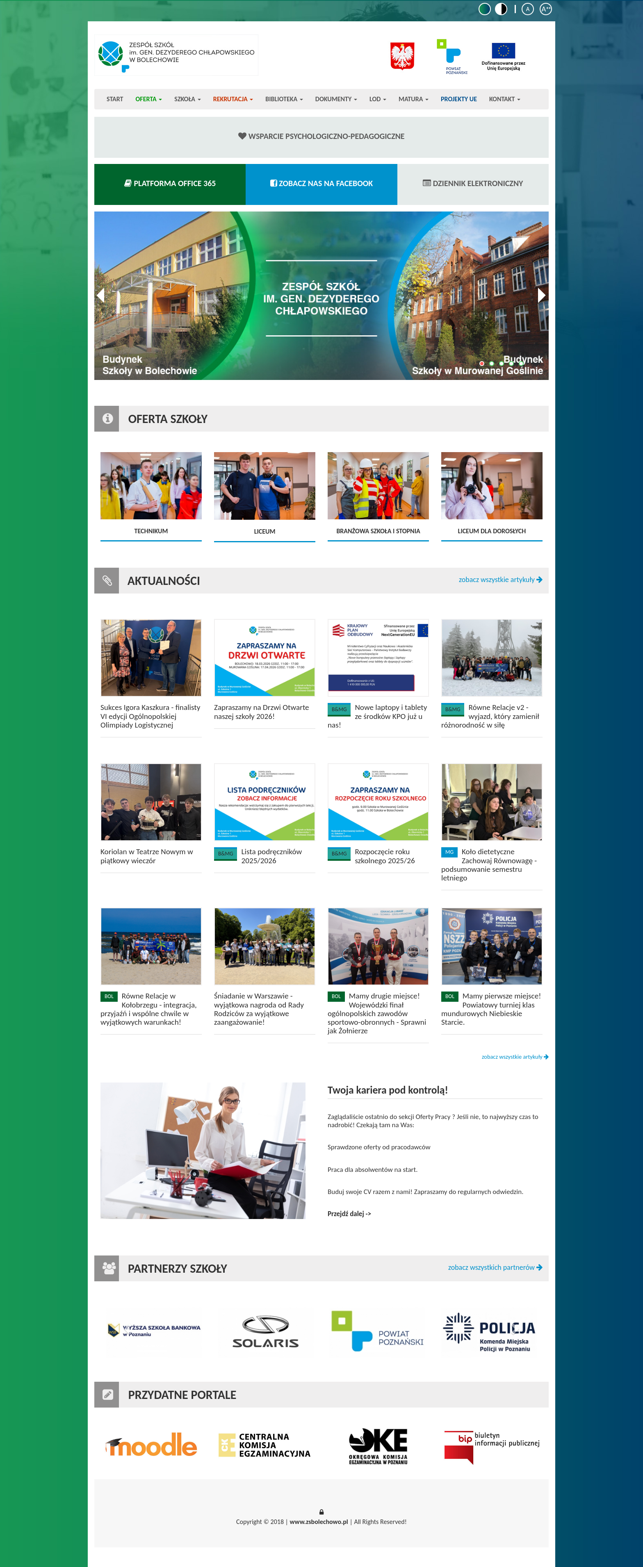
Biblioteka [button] (284, 99)
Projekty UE (459, 99)
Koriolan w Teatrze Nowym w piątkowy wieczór (146, 856)
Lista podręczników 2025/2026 (271, 856)
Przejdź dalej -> (349, 1214)
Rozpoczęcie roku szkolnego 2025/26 (385, 856)
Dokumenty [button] (336, 99)
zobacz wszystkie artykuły (501, 580)
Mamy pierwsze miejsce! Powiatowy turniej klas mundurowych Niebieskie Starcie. (491, 1008)
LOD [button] (377, 99)
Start (115, 99)
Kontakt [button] (504, 99)
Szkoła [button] (187, 99)
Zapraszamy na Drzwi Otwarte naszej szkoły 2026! (261, 712)
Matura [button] (414, 99)
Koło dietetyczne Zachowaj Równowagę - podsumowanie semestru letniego (489, 864)
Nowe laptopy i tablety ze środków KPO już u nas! (377, 716)
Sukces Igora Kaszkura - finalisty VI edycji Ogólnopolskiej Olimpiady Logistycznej (150, 716)
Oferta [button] (149, 99)
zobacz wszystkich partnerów (495, 1268)
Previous (103, 296)
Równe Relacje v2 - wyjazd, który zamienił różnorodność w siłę (490, 716)
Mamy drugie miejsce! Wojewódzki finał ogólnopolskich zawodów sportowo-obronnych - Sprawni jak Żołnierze (377, 1013)
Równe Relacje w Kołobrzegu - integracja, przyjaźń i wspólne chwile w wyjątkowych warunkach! (148, 1008)
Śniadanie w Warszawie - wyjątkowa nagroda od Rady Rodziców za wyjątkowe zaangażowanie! (259, 1008)
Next (540, 296)
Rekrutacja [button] (233, 99)
